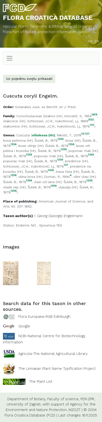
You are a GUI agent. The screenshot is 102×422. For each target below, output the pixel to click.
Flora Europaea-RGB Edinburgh (44, 316)
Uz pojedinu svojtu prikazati (29, 79)
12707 (85, 134)
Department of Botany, (26, 399)
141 (92, 125)
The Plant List (40, 381)
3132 (91, 120)
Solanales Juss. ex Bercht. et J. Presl (45, 107)
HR (90, 41)
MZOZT (75, 410)
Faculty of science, (63, 399)
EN (97, 41)
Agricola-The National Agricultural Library (53, 354)
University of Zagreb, (24, 404)
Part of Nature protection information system (51, 32)
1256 (61, 139)
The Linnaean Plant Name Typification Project (57, 368)
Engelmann (73, 216)
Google (24, 326)
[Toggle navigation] (9, 58)
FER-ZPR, (88, 399)
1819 (94, 115)
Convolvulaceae (29, 116)
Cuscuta (23, 135)
